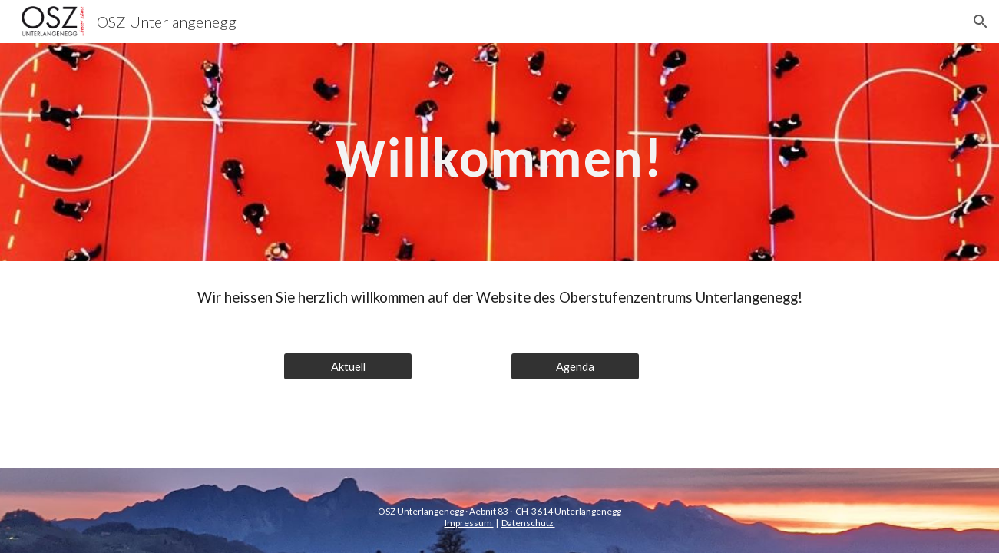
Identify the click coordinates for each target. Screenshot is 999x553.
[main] (500, 152)
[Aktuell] (348, 366)
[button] (980, 21)
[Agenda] (575, 366)
